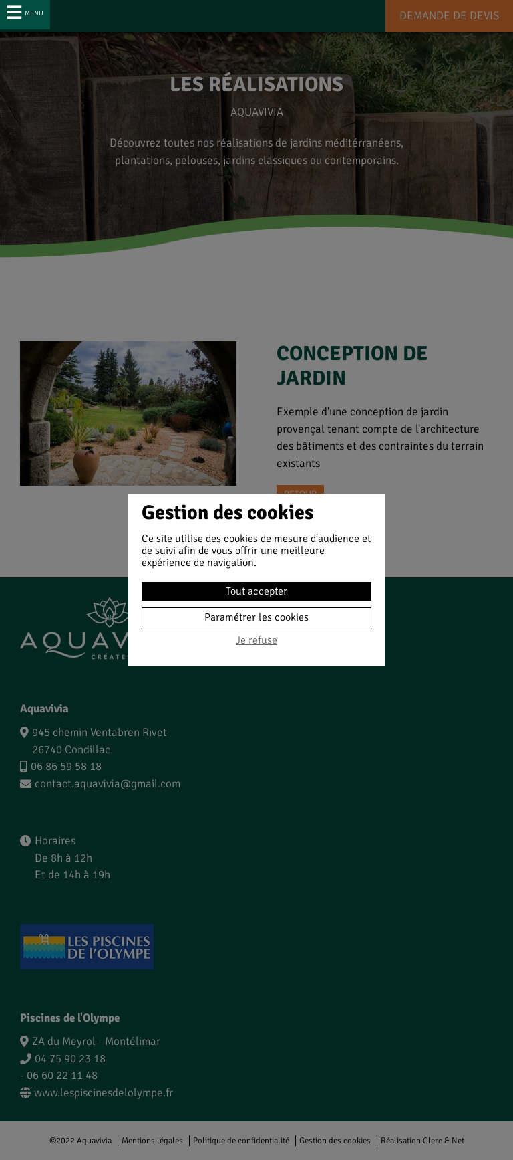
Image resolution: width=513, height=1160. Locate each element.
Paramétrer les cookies (256, 617)
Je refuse (256, 640)
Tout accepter (256, 591)
